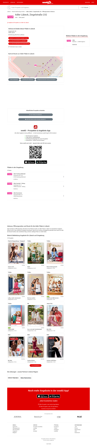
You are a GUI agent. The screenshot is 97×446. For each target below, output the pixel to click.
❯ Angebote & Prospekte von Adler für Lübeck (18, 22)
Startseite (15, 426)
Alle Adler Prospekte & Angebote (18, 40)
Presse (76, 428)
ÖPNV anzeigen (14, 79)
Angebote (15, 431)
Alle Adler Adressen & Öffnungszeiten (19, 43)
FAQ (34, 429)
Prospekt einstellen (37, 426)
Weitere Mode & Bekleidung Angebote (35, 119)
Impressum (77, 432)
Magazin (87, 2)
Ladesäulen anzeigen (27, 79)
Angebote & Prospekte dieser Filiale (18, 38)
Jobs (76, 426)
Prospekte (6, 2)
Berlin (52, 3)
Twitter (55, 428)
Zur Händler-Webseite (35, 114)
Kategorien (20, 2)
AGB (76, 431)
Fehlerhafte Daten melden (15, 46)
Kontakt (35, 431)
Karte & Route (21, 54)
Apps (92, 2)
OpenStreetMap (55, 76)
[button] (61, 58)
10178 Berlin (84, 7)
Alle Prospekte (36, 365)
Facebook (56, 426)
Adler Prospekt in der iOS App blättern (48, 406)
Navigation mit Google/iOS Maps (46, 79)
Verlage (35, 428)
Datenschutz (77, 429)
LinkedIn (56, 431)
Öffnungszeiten (16, 428)
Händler (12, 2)
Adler (16, 17)
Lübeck (9, 11)
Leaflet (49, 76)
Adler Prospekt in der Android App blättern (48, 404)
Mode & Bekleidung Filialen (18, 11)
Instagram (56, 429)
